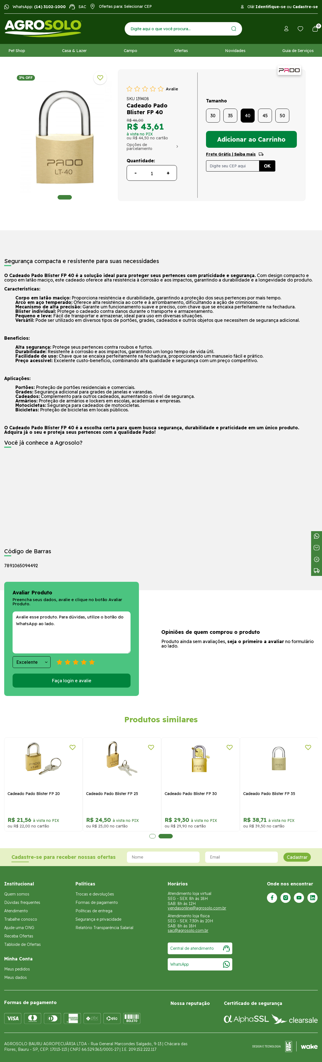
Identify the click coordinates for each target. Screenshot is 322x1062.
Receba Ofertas (18, 936)
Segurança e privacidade (98, 919)
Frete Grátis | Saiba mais (231, 154)
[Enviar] (233, 28)
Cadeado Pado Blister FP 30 (191, 793)
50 (282, 115)
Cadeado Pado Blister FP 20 (34, 793)
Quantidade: (141, 160)
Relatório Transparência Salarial (104, 927)
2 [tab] (165, 836)
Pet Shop (16, 50)
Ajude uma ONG (19, 927)
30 (213, 115)
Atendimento (16, 910)
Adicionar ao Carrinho (251, 139)
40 (247, 115)
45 (265, 115)
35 (230, 115)
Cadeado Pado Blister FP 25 (112, 793)
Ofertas (181, 50)
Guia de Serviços (298, 50)
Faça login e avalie (71, 680)
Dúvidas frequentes (22, 902)
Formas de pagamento (96, 902)
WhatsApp (200, 964)
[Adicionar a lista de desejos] (100, 78)
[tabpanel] (64, 137)
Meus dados (15, 977)
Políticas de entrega (93, 910)
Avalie (172, 89)
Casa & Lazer (74, 50)
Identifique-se (270, 6)
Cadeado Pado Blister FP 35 (269, 793)
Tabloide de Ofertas (22, 944)
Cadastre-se (305, 6)
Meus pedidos (17, 969)
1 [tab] (65, 197)
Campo (130, 50)
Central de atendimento (200, 948)
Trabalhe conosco (20, 919)
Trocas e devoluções (94, 894)
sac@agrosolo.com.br (188, 930)
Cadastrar (297, 857)
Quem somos (16, 894)
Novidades (235, 50)
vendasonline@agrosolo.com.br (197, 908)
